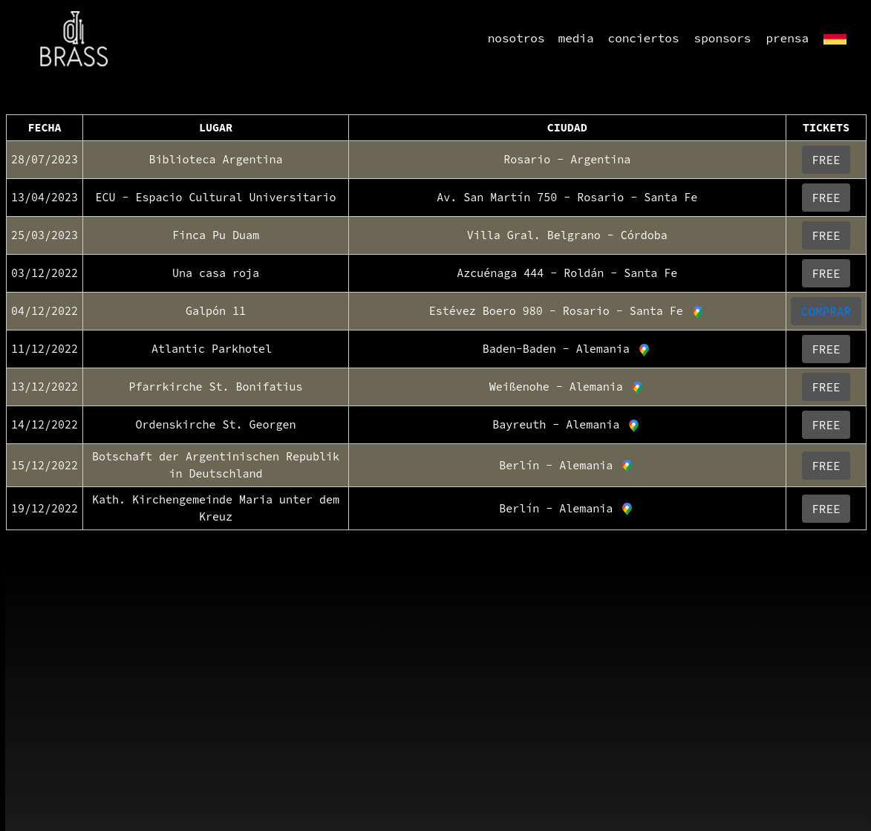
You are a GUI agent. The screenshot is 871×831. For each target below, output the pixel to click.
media (576, 37)
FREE (826, 159)
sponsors (722, 37)
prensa (787, 37)
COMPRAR (826, 311)
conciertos (643, 37)
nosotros (516, 37)
